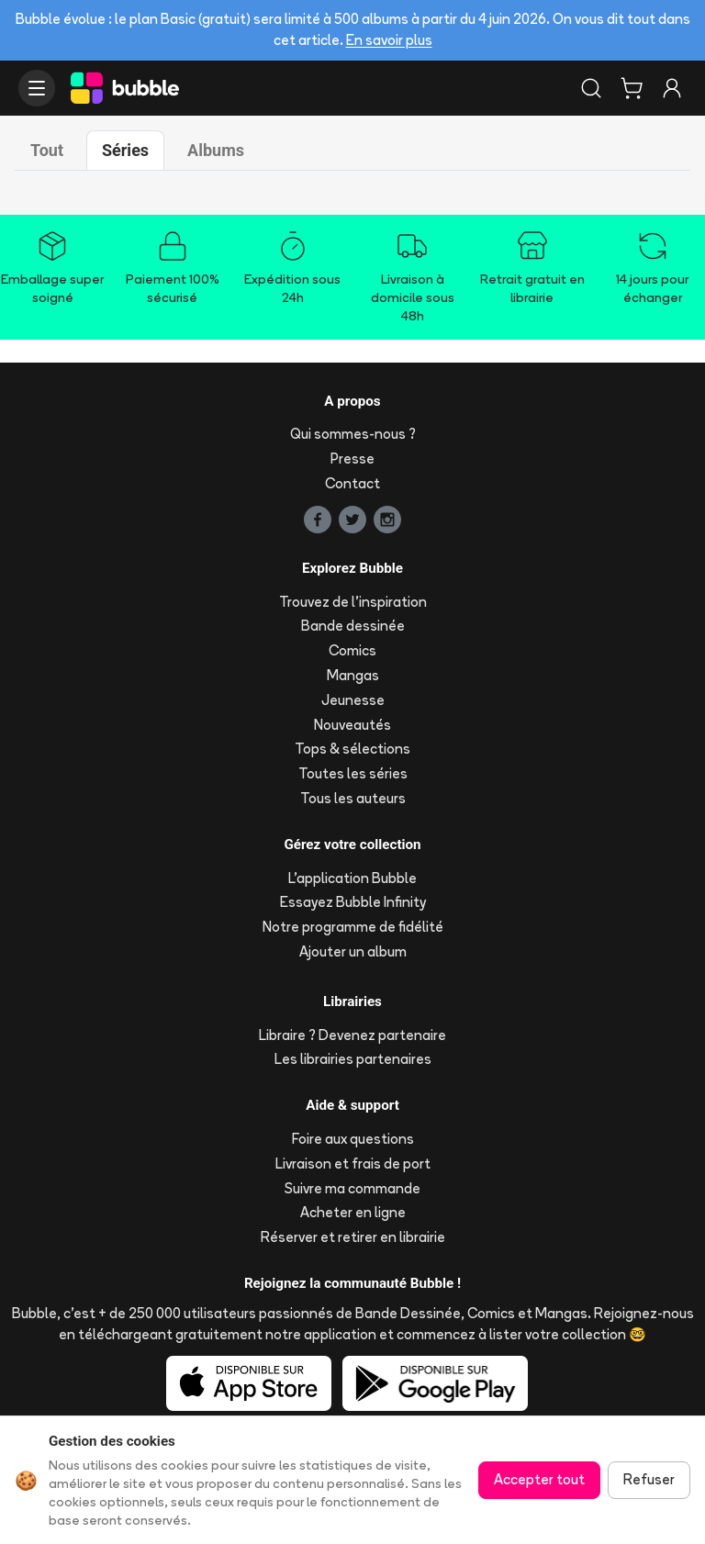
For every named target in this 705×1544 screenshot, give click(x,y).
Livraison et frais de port (353, 1163)
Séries (125, 150)
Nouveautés (352, 724)
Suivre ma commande (352, 1188)
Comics (352, 650)
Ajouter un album (353, 951)
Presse (352, 458)
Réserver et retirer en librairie (353, 1237)
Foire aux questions (353, 1138)
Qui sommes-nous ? (353, 433)
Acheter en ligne (353, 1212)
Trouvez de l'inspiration (353, 601)
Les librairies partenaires (352, 1059)
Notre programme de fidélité (353, 926)
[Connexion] (672, 88)
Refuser (649, 1479)
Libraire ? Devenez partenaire (352, 1035)
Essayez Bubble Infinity (353, 902)
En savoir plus (389, 40)
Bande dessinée (353, 625)
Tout (46, 150)
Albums (215, 150)
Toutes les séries (353, 773)
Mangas (353, 675)
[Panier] (631, 88)
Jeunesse (353, 700)
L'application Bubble (352, 878)
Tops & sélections (352, 748)
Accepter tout (539, 1479)
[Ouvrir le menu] (36, 88)
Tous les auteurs (353, 798)
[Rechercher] (591, 88)
